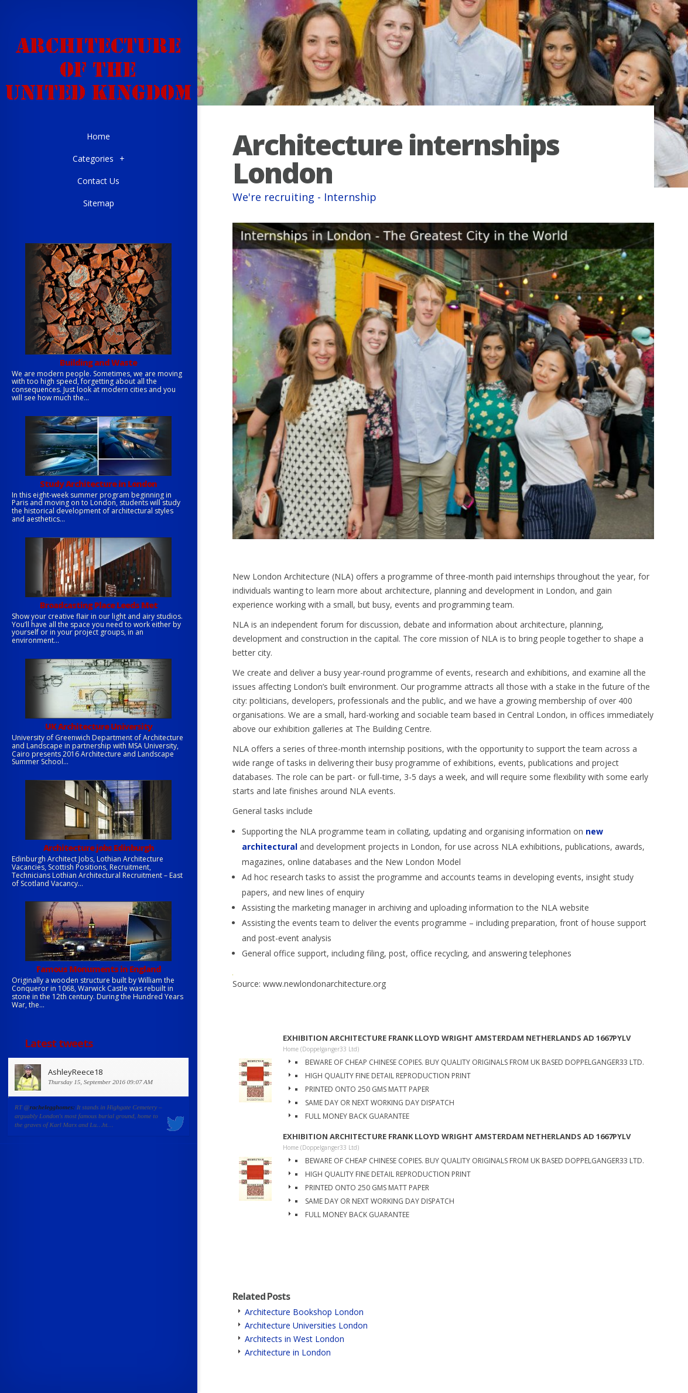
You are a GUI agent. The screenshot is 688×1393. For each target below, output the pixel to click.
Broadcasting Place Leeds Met (99, 605)
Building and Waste (98, 362)
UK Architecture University (98, 726)
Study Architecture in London (98, 483)
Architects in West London (294, 1338)
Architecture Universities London (306, 1325)
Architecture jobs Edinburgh (98, 847)
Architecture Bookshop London (304, 1311)
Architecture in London (288, 1352)
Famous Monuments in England (98, 969)
